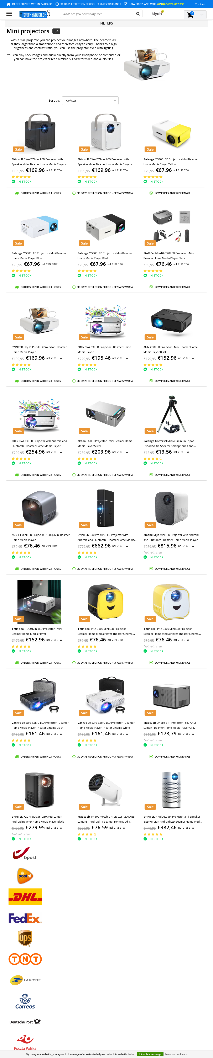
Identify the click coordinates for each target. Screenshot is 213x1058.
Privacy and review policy (23, 951)
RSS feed (12, 980)
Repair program (16, 956)
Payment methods (18, 932)
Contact (11, 937)
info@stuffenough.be (156, 1029)
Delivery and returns (19, 966)
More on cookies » (176, 1054)
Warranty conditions (19, 942)
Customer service (18, 947)
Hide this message (150, 1054)
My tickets (81, 937)
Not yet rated (153, 552)
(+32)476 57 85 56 (167, 1035)
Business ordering (18, 971)
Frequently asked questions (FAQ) (29, 975)
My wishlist (81, 942)
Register (79, 928)
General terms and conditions (26, 928)
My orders (81, 932)
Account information (20, 961)
